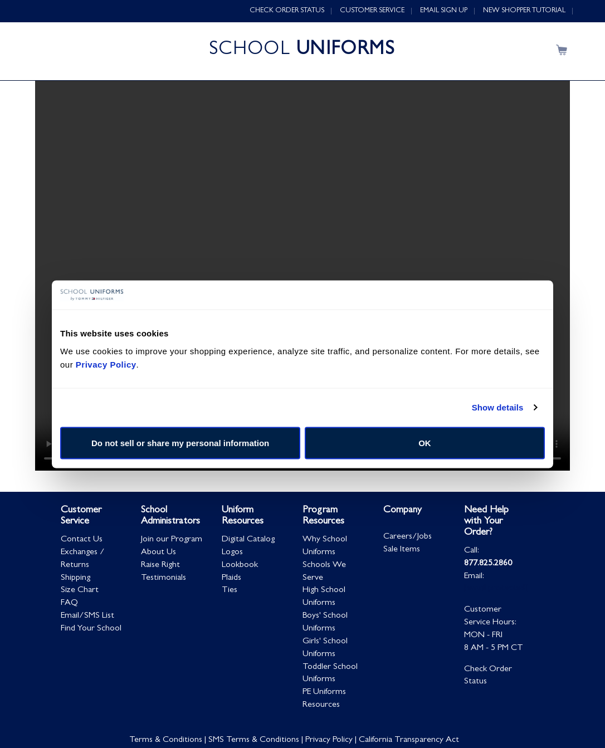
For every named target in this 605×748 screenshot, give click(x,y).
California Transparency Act (409, 740)
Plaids (231, 578)
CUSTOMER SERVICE (372, 10)
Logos (232, 553)
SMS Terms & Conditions (253, 740)
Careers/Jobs (407, 537)
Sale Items (401, 550)
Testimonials (163, 578)
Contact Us (82, 540)
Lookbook (240, 565)
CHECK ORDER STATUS (287, 10)
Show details (498, 407)
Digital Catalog (248, 540)
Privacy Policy (329, 740)
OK (424, 442)
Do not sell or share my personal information (180, 442)
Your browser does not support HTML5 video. (302, 276)
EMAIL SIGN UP (443, 10)
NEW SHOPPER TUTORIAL (524, 10)
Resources (321, 705)
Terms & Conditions (165, 740)
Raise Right (160, 565)
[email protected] (496, 589)
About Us (158, 553)
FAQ (69, 603)
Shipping (75, 578)
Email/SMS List (87, 616)
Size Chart (80, 591)
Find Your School (91, 629)
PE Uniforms (324, 692)
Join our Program (171, 540)
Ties (229, 591)
